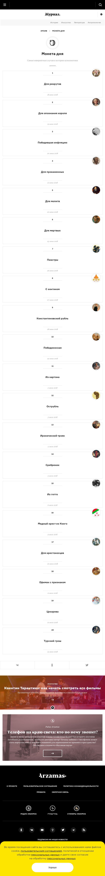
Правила (41, 792)
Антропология (94, 22)
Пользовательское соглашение (40, 786)
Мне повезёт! (101, 14)
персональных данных (45, 854)
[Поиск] (100, 5)
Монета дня (58, 31)
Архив (44, 31)
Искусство (66, 22)
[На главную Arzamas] (52, 4)
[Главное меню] (4, 4)
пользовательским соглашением (41, 850)
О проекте (12, 786)
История (54, 22)
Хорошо (52, 867)
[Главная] (52, 775)
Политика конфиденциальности (81, 786)
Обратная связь (60, 792)
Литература (79, 22)
